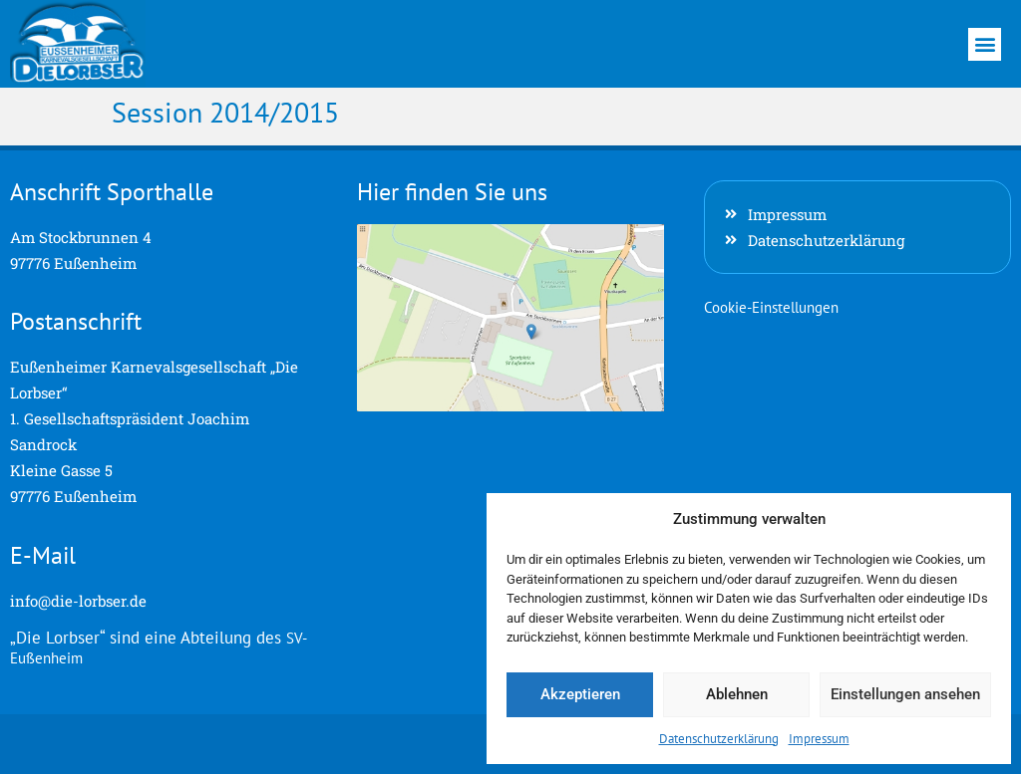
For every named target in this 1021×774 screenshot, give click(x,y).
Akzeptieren (580, 694)
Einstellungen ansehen (905, 694)
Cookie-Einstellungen (771, 307)
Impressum (819, 738)
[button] (984, 44)
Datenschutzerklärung (719, 738)
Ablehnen (737, 694)
